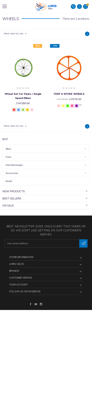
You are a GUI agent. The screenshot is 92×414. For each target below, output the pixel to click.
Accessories (12, 173)
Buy (5, 139)
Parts (8, 157)
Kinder (9, 181)
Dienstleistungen (14, 165)
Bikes (8, 148)
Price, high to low (16, 34)
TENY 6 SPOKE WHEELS (69, 93)
